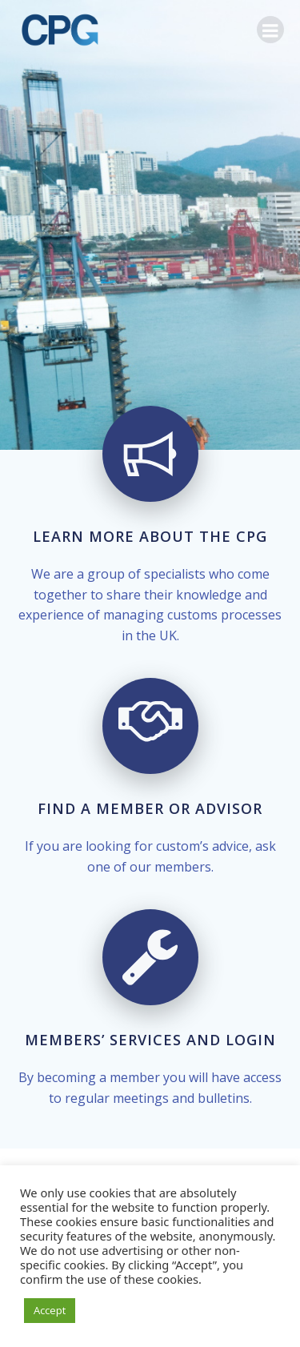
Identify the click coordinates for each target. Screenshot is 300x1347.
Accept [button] (50, 1310)
